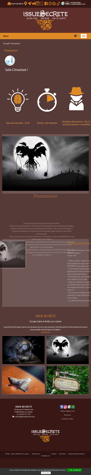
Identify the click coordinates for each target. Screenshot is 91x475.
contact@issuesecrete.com (25, 417)
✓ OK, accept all (74, 470)
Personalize (46, 473)
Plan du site (67, 415)
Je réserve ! (45, 332)
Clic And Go (62, 454)
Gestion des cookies (67, 419)
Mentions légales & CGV (67, 411)
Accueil (6, 43)
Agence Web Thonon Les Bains (20, 454)
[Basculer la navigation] (84, 36)
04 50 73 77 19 (25, 414)
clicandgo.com (45, 456)
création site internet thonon (76, 454)
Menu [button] (6, 36)
